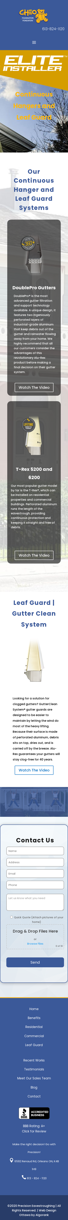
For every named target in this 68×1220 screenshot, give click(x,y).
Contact (34, 1096)
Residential (34, 1027)
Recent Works (34, 1060)
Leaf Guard (34, 1045)
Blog (34, 1087)
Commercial (34, 1036)
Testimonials (34, 1069)
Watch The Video (34, 387)
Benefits (34, 1018)
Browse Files (35, 944)
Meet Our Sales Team (34, 1078)
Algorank (42, 1215)
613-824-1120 (53, 28)
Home (34, 1009)
